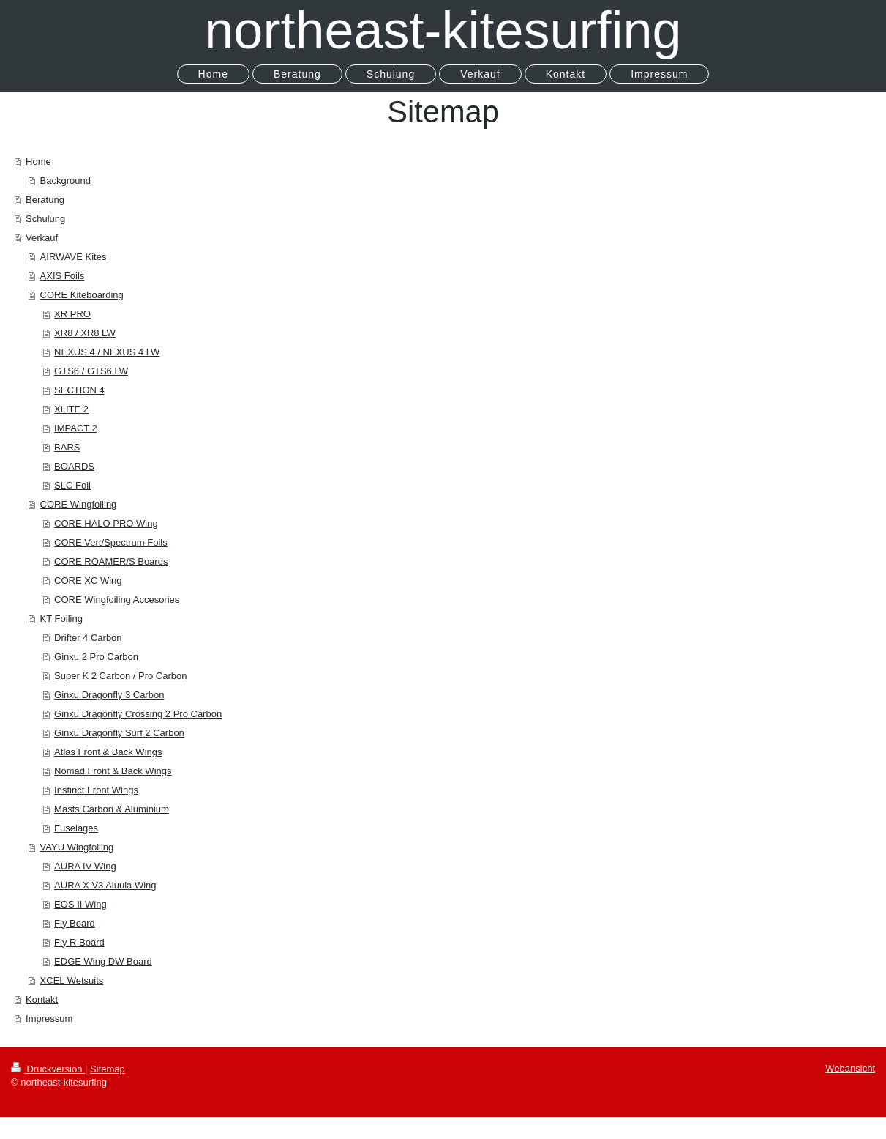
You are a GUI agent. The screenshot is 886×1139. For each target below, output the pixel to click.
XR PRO (72, 313)
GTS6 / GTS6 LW (91, 371)
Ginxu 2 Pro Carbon (96, 656)
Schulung (45, 218)
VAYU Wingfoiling (77, 847)
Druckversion (48, 1069)
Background (65, 180)
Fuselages (76, 828)
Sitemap (107, 1069)
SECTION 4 (79, 390)
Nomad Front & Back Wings (112, 770)
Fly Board (74, 923)
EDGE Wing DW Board (103, 961)
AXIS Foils (62, 275)
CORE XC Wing (87, 580)
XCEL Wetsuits (72, 980)
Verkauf (42, 237)
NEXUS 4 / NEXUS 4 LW (106, 351)
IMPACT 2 (75, 428)
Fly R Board (79, 942)
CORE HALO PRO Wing (106, 523)
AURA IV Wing (85, 866)
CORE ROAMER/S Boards (111, 561)
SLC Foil (72, 485)
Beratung (45, 199)
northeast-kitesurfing (442, 30)
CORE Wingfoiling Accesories (116, 599)
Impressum (49, 1018)
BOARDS (74, 466)
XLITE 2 (71, 409)
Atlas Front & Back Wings (108, 751)
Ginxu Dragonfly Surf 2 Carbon (119, 732)
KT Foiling (61, 618)
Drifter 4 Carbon (87, 637)
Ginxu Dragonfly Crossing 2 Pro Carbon (138, 713)
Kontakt (42, 999)
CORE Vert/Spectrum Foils (111, 542)
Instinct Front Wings (96, 789)
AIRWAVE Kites (73, 256)
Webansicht (850, 1068)
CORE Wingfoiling (78, 504)
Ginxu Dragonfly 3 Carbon (109, 694)
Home (38, 161)
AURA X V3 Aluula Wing (105, 885)
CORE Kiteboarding (82, 294)
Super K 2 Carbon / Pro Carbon (120, 675)
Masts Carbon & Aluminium (111, 809)
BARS (67, 447)
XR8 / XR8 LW (85, 332)
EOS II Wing (80, 904)
